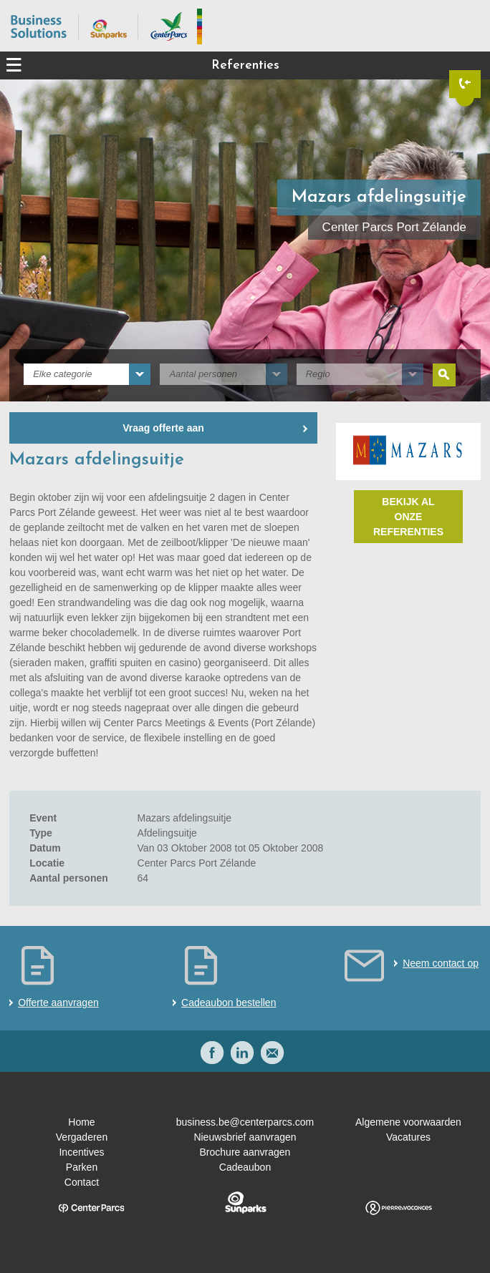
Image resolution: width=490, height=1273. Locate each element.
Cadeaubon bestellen (228, 1002)
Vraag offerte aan (163, 428)
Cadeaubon (245, 1167)
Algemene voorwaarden (408, 1122)
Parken (81, 1167)
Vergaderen (81, 1137)
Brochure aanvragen (245, 1152)
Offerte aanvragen (58, 1002)
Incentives (81, 1152)
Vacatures (408, 1137)
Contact (81, 1182)
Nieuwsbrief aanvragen (244, 1137)
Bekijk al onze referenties (408, 516)
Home (81, 1122)
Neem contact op (441, 963)
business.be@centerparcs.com (245, 1122)
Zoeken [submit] (444, 375)
